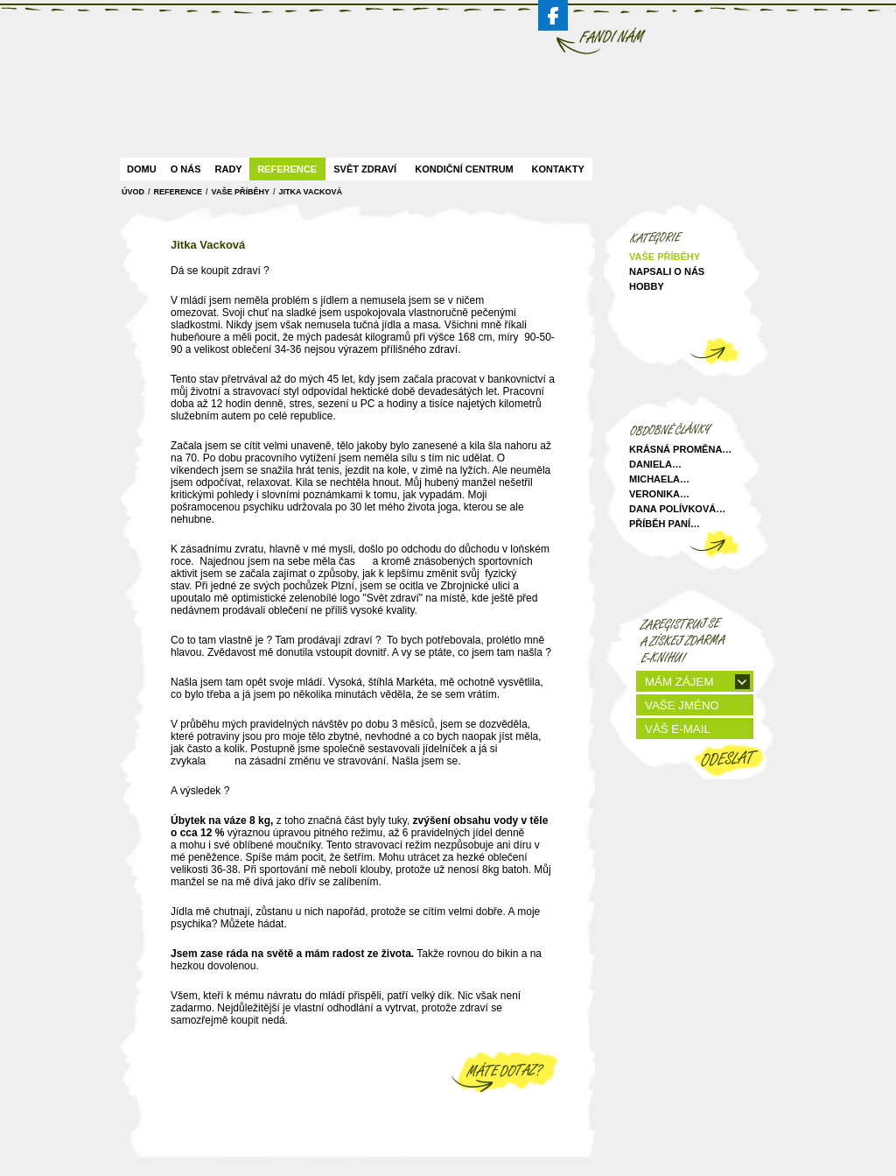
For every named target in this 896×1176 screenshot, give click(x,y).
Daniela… (655, 464)
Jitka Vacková (310, 191)
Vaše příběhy (664, 256)
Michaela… (659, 479)
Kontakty (557, 169)
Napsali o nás (666, 271)
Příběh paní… (664, 523)
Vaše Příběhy (241, 191)
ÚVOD (133, 191)
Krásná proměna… (680, 449)
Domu (142, 169)
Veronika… (659, 494)
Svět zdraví (364, 169)
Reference (287, 169)
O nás (186, 169)
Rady (228, 169)
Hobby (646, 286)
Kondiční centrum (464, 169)
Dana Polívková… (677, 508)
